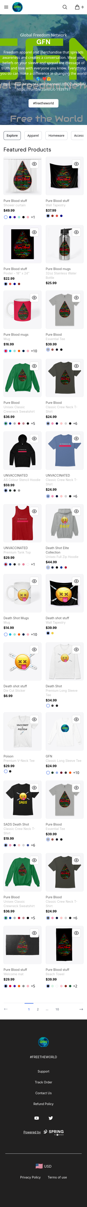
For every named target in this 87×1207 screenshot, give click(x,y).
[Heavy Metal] (52, 705)
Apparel (33, 135)
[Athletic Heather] (48, 349)
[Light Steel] (14, 423)
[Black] (23, 217)
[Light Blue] (57, 772)
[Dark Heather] (65, 772)
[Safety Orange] (70, 772)
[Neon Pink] (23, 564)
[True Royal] (10, 564)
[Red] (57, 216)
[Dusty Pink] (23, 423)
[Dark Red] (52, 216)
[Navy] (57, 349)
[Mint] (19, 217)
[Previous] (7, 1007)
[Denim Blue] (48, 496)
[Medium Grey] (23, 986)
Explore (12, 135)
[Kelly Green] (5, 423)
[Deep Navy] (61, 216)
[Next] (79, 1007)
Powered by (43, 1133)
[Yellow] (52, 633)
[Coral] (52, 349)
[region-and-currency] (44, 1166)
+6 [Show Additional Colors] (75, 423)
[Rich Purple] (14, 217)
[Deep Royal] (10, 423)
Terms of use (57, 1177)
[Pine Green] (10, 490)
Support (43, 1071)
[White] (5, 217)
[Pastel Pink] (28, 217)
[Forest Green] (52, 772)
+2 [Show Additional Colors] (75, 986)
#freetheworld (43, 103)
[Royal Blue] (10, 217)
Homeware (56, 135)
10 (57, 1009)
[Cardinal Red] (61, 772)
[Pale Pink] (61, 423)
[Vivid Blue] (10, 351)
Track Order (43, 1082)
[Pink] (52, 423)
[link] (22, 176)
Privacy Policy (30, 1177)
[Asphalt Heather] (14, 490)
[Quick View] (34, 163)
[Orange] (19, 351)
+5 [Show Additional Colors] (33, 423)
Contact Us (43, 1093)
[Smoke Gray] (48, 423)
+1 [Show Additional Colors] (33, 217)
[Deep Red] (19, 423)
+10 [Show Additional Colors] (34, 351)
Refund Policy (43, 1104)
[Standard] (57, 986)
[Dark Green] (70, 986)
